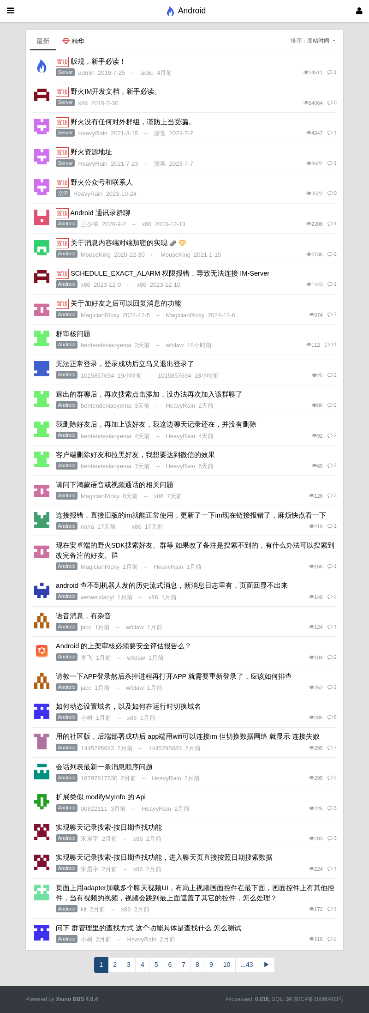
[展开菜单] (10, 11)
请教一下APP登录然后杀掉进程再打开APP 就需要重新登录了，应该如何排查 (174, 676)
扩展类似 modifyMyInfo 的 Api (101, 797)
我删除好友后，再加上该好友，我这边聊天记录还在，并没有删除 (156, 424)
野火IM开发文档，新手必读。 (116, 91)
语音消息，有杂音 (83, 616)
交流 (63, 193)
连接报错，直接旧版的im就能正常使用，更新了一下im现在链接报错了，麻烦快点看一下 (191, 515)
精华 (73, 41)
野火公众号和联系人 (102, 182)
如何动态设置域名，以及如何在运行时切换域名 (128, 706)
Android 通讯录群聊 (100, 213)
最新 (42, 41)
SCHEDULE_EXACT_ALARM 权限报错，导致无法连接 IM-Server (170, 273)
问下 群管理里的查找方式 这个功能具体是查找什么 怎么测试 (148, 928)
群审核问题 (73, 334)
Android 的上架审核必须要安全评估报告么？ (123, 646)
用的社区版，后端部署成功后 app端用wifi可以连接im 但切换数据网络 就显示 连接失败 (188, 736)
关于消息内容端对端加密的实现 (119, 243)
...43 (246, 964)
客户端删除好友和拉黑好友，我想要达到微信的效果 (135, 454)
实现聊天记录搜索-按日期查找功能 (109, 827)
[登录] (359, 11)
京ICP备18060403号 (318, 999)
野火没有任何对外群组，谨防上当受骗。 (133, 122)
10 (227, 964)
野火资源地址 (91, 152)
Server (65, 72)
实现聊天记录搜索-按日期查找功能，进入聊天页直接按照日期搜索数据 (164, 857)
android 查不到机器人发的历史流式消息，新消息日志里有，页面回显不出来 (172, 585)
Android (67, 223)
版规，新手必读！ (98, 61)
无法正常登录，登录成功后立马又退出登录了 (125, 364)
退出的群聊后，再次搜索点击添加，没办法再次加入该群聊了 (149, 394)
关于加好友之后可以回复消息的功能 (126, 303)
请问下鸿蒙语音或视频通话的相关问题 (114, 484)
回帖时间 (319, 40)
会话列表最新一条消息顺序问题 (104, 767)
